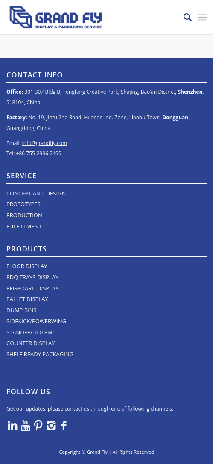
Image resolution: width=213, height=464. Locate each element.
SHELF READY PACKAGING (39, 354)
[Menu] (202, 17)
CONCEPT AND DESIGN (36, 193)
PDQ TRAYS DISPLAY (32, 277)
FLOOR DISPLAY (26, 266)
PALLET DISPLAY (27, 299)
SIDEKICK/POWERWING (36, 321)
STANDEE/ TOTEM (29, 332)
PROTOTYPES (23, 204)
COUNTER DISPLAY (30, 343)
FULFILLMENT (24, 226)
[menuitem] (183, 17)
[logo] (86, 17)
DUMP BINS (21, 310)
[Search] (183, 17)
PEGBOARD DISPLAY (32, 288)
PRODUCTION (24, 215)
